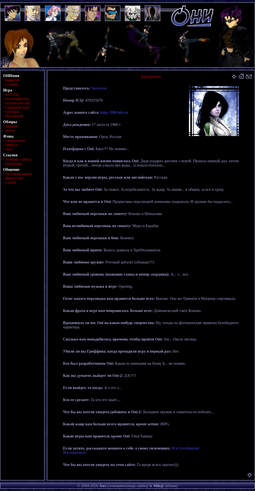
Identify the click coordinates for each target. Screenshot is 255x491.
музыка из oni (17, 103)
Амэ (102, 486)
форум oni (14, 178)
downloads (14, 116)
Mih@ (158, 486)
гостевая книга (18, 174)
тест (9, 149)
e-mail (10, 182)
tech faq (12, 94)
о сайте (11, 84)
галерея (12, 111)
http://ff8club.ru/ (115, 112)
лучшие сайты (18, 159)
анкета (11, 145)
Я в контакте (74, 452)
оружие (11, 126)
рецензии (13, 163)
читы (10, 130)
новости (12, 80)
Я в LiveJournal (185, 448)
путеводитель (17, 99)
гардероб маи (17, 107)
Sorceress (99, 88)
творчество (15, 140)
